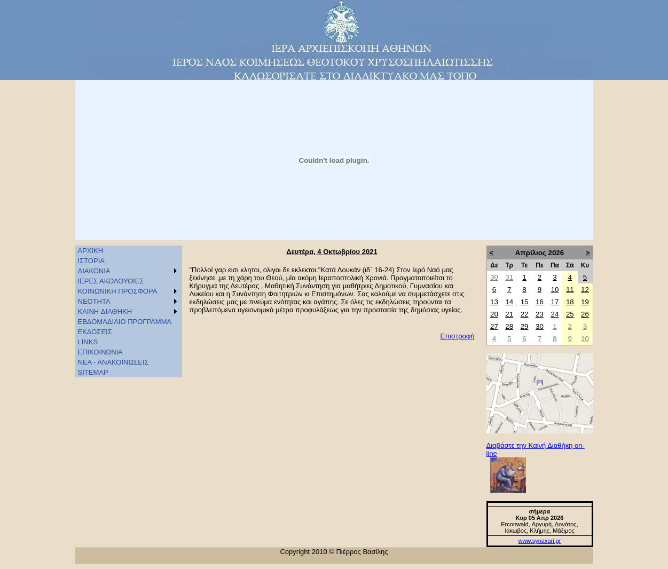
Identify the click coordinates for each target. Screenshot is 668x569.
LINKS (88, 342)
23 (540, 314)
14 (509, 302)
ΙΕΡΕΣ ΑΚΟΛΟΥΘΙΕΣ (111, 281)
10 (555, 290)
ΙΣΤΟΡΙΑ (91, 261)
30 (494, 277)
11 (570, 290)
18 (570, 302)
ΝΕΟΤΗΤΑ (94, 301)
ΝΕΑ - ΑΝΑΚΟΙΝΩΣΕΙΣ (113, 362)
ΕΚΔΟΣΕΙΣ (95, 332)
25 (570, 314)
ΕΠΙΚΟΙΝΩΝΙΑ (100, 352)
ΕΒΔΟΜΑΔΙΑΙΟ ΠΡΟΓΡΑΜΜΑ (125, 322)
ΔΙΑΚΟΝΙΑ (94, 271)
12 (585, 290)
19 (585, 302)
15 (525, 302)
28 (509, 326)
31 (509, 277)
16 (540, 302)
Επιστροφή (458, 336)
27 (494, 326)
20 (494, 314)
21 (509, 314)
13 (494, 302)
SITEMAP (93, 372)
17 (555, 302)
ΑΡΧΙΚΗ (91, 251)
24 (555, 314)
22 (525, 314)
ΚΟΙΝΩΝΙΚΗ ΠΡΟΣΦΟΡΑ (118, 291)
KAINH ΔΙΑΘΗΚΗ (105, 311)
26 (585, 314)
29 (525, 326)
